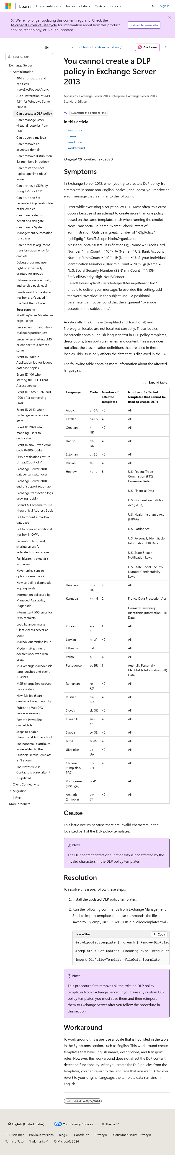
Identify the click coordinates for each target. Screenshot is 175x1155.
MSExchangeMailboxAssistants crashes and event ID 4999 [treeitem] (34, 671)
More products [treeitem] (19, 804)
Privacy (100, 1135)
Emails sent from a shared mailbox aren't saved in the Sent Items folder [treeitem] (34, 297)
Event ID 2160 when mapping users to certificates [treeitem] (30, 432)
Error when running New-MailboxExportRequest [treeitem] (34, 330)
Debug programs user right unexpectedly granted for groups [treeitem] (31, 268)
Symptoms (74, 130)
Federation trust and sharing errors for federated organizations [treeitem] (32, 546)
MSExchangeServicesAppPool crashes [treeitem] (33, 686)
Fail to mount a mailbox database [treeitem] (32, 520)
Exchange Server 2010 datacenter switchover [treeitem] (31, 472)
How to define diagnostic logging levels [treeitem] (33, 585)
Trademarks (37, 1141)
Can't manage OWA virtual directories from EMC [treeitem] (32, 125)
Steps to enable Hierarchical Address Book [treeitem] (34, 734)
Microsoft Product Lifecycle (34, 24)
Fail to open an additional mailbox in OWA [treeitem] (34, 532)
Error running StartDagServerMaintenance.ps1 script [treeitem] (34, 315)
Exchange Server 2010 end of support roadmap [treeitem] (33, 484)
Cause (71, 136)
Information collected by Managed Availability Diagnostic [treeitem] (33, 600)
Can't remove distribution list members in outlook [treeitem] (34, 159)
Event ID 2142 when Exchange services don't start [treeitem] (33, 415)
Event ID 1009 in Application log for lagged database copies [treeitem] (34, 362)
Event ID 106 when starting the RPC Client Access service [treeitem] (32, 380)
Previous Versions (41, 1135)
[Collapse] (47, 47)
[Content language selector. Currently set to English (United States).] (26, 1124)
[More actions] (166, 47)
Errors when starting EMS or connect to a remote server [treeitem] (34, 344)
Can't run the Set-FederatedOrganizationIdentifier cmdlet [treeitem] (34, 203)
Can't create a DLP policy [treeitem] (34, 113)
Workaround (76, 148)
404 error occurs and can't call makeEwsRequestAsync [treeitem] (32, 83)
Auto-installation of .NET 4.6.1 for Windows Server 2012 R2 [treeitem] (33, 101)
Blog (62, 1135)
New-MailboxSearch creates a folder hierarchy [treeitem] (34, 698)
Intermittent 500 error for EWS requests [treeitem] (34, 615)
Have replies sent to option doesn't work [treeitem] (30, 573)
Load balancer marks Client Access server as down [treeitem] (32, 630)
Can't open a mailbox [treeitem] (31, 137)
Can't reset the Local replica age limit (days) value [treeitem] (31, 173)
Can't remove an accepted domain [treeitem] (28, 147)
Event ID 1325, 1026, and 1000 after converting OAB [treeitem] (33, 397)
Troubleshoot (84, 47)
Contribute (81, 1135)
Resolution (74, 142)
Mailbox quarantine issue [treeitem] (33, 642)
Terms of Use (14, 1141)
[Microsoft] (8, 6)
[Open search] (153, 6)
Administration (108, 47)
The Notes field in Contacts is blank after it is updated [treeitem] (33, 772)
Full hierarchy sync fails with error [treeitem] (32, 561)
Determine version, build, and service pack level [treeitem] (33, 283)
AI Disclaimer (14, 1135)
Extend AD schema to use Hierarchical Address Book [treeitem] (34, 508)
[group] (121, 951)
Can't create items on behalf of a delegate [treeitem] (31, 218)
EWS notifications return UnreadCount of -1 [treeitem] (33, 460)
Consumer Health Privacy (131, 1135)
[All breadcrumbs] (68, 47)
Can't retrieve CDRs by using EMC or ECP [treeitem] (32, 188)
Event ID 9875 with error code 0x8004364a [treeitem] (33, 448)
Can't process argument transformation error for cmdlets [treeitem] (33, 250)
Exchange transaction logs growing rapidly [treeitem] (34, 496)
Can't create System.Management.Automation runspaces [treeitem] (34, 232)
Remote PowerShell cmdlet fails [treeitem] (29, 722)
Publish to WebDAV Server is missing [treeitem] (30, 710)
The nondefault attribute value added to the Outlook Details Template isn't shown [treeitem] (33, 752)
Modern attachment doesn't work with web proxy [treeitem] (32, 654)
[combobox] (29, 56)
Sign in (165, 6)
